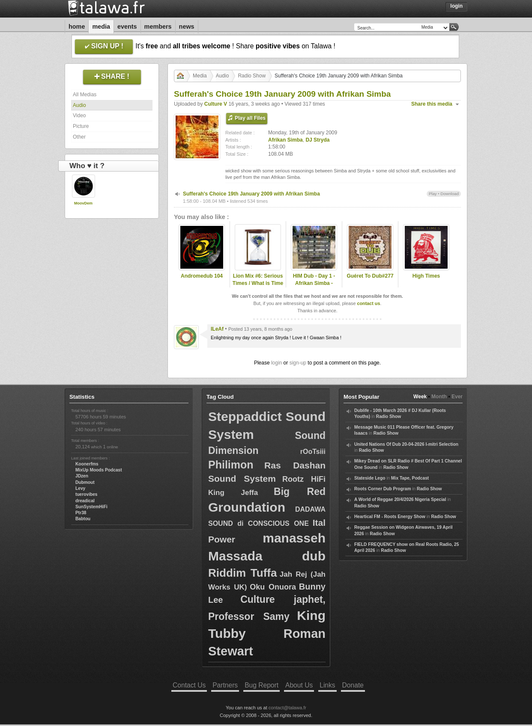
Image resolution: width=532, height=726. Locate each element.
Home (77, 26)
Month (439, 397)
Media (101, 26)
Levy (80, 488)
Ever (457, 397)
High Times (426, 276)
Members (158, 26)
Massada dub (267, 556)
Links (327, 685)
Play (433, 193)
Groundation (246, 507)
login (276, 363)
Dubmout (85, 482)
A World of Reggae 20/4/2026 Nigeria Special (400, 499)
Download (449, 193)
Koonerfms (87, 464)
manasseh (294, 538)
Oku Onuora (273, 587)
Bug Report (261, 685)
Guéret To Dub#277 (370, 276)
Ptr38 (80, 512)
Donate (353, 685)
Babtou (82, 518)
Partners (225, 685)
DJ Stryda (317, 140)
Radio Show (252, 76)
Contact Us (189, 685)
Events (127, 26)
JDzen (81, 476)
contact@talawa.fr (287, 707)
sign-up (298, 363)
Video (79, 116)
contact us (368, 303)
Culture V (215, 104)
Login (456, 6)
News (186, 26)
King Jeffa (233, 493)
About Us (299, 685)
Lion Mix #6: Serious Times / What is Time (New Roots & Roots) (257, 283)
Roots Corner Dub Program (382, 488)
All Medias (84, 95)
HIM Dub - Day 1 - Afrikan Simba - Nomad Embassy (314, 283)
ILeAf (217, 329)
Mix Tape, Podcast (410, 478)
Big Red (300, 491)
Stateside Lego (369, 478)
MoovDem (83, 203)
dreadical (85, 500)
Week (420, 397)
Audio (79, 105)
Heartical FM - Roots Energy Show (389, 516)
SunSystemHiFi (91, 506)
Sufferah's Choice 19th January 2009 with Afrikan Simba (251, 194)
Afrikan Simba (285, 140)
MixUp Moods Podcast (98, 470)
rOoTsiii (313, 451)
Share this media (431, 104)
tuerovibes (86, 494)
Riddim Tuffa (242, 572)
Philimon (231, 465)
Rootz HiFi (304, 479)
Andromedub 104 (202, 276)
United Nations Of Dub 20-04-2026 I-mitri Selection (406, 444)
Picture (81, 126)
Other (79, 137)
